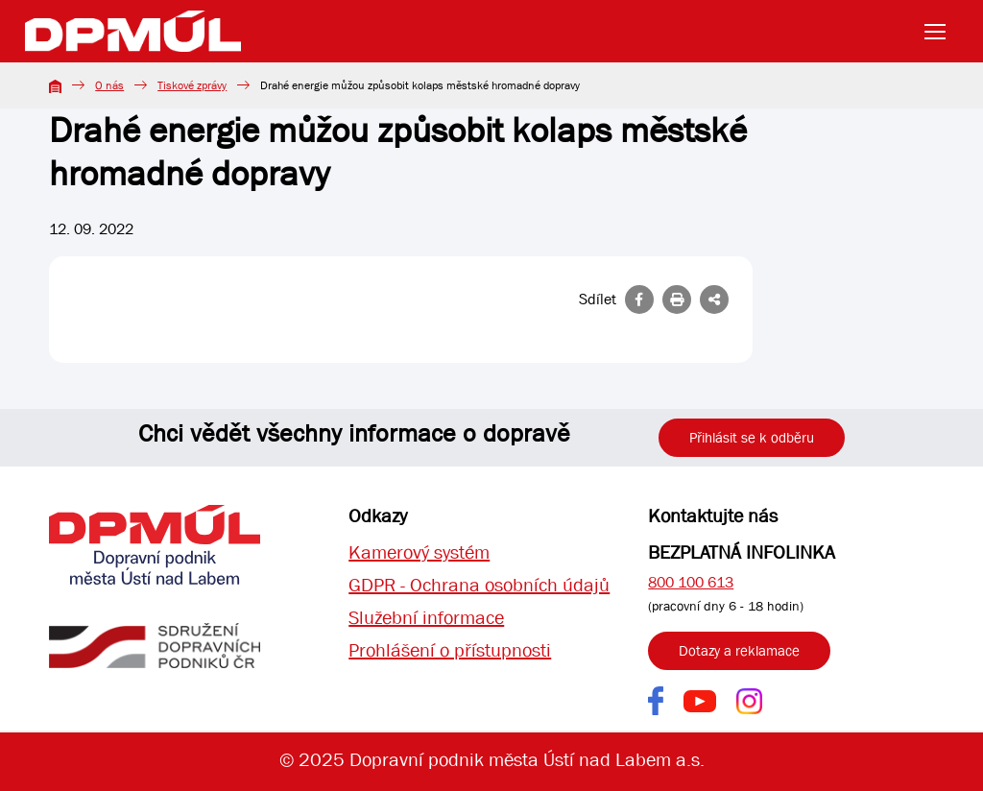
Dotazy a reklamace (739, 650)
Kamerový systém (419, 552)
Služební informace (426, 618)
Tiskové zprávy (192, 85)
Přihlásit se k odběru (751, 437)
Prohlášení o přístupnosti (449, 650)
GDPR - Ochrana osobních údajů (479, 585)
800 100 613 (690, 582)
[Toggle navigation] (940, 31)
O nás (109, 85)
